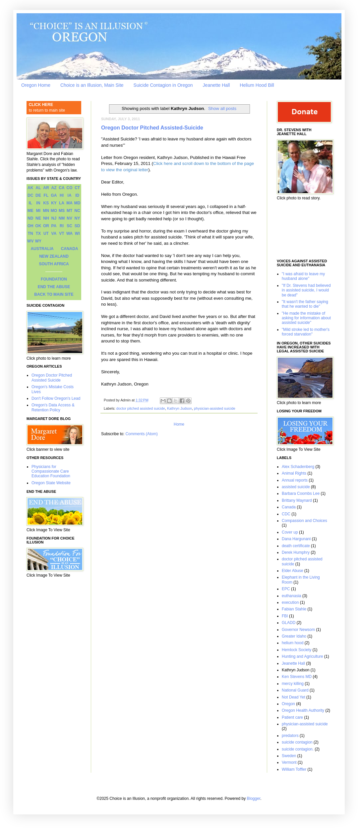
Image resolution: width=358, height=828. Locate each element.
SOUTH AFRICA (54, 264)
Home (179, 424)
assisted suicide (296, 487)
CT (77, 187)
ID (77, 195)
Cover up (290, 532)
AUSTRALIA (41, 248)
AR (46, 187)
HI (62, 195)
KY (54, 203)
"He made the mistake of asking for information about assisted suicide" (306, 318)
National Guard (295, 690)
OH (30, 226)
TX (38, 233)
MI (38, 210)
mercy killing (293, 683)
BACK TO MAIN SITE (53, 294)
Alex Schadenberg (298, 466)
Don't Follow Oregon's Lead (55, 398)
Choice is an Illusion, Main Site (92, 85)
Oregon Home (35, 85)
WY (38, 241)
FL (46, 195)
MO (54, 210)
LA (61, 203)
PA (54, 226)
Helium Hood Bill (257, 85)
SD (77, 226)
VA (54, 233)
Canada (289, 507)
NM (62, 218)
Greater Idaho (294, 636)
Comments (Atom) (141, 434)
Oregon (288, 703)
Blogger (254, 798)
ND (30, 218)
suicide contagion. (298, 749)
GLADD (288, 622)
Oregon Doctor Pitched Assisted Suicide (51, 377)
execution (290, 602)
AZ (53, 187)
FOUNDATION (54, 279)
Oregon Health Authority (303, 710)
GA (54, 195)
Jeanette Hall (216, 85)
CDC (286, 514)
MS (62, 210)
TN (30, 233)
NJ (53, 218)
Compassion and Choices (304, 520)
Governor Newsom (298, 629)
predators (290, 735)
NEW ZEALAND (54, 256)
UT (46, 233)
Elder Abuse (292, 570)
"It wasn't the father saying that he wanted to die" (305, 304)
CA (61, 187)
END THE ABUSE (54, 287)
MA (69, 203)
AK (30, 187)
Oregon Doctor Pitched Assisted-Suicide (152, 127)
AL (38, 187)
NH (46, 218)
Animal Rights (294, 473)
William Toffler (294, 769)
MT (69, 210)
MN (46, 210)
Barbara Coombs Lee (301, 493)
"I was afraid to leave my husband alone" (303, 276)
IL (30, 203)
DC (30, 195)
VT (61, 233)
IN (38, 203)
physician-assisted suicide (214, 408)
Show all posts (222, 108)
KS (46, 203)
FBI (285, 616)
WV (30, 241)
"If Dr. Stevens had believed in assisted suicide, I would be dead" (306, 290)
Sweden (289, 755)
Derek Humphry (296, 552)
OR (46, 226)
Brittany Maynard (297, 500)
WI (77, 233)
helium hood (292, 643)
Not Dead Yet (293, 697)
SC (69, 226)
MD (77, 203)
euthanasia (291, 596)
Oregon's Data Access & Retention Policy (53, 407)
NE (38, 218)
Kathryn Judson (179, 408)
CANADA (69, 248)
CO (70, 187)
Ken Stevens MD (297, 676)
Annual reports (295, 480)
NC (77, 210)
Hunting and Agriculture (302, 656)
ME (30, 210)
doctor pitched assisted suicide (140, 408)
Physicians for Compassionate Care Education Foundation (50, 471)
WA (69, 233)
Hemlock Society (296, 649)
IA (70, 195)
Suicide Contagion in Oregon (163, 85)
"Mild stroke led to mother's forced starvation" (305, 331)
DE (38, 195)
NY (77, 218)
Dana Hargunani (296, 539)
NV (69, 218)
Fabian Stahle (294, 609)
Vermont (289, 762)
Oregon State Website (51, 483)
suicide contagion (297, 742)
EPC (286, 589)
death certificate (296, 545)
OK (38, 226)
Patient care (292, 717)
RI (62, 226)
